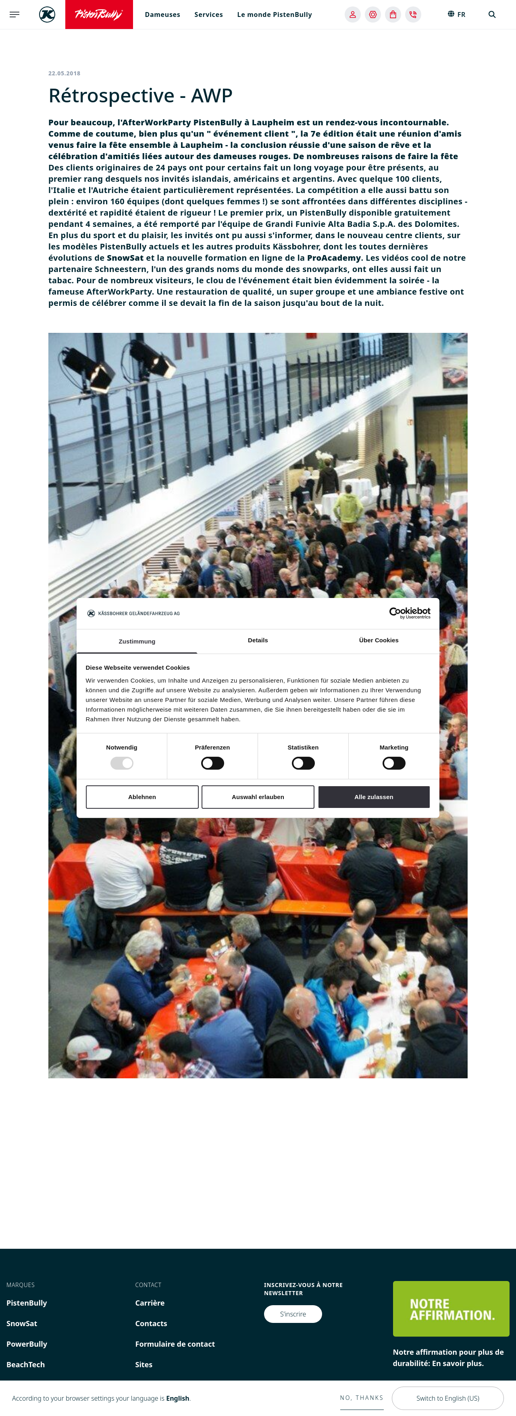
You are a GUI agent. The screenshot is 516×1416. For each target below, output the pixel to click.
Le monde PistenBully (274, 14)
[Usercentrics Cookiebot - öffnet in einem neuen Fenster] (395, 613)
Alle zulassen (373, 796)
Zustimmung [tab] (137, 641)
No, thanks (362, 1397)
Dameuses (163, 14)
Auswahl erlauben (258, 796)
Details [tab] (258, 640)
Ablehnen (142, 796)
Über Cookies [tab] (379, 640)
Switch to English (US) (447, 1398)
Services (209, 14)
